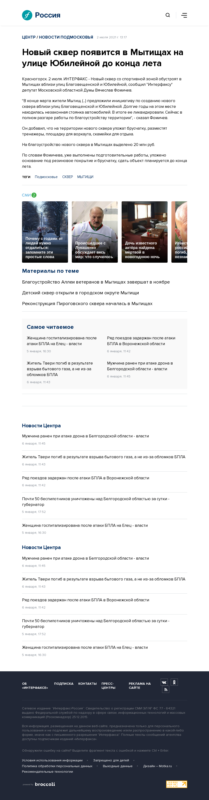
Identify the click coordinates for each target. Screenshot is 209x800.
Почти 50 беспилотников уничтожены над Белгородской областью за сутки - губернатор (95, 501)
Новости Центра (41, 426)
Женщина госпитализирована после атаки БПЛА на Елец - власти (62, 341)
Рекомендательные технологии (47, 772)
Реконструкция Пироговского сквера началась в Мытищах (87, 304)
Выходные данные (118, 766)
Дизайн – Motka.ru (157, 766)
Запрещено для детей (111, 760)
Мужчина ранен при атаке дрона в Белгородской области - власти (140, 366)
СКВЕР (67, 177)
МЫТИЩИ (85, 177)
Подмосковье (46, 177)
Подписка (63, 684)
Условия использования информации (52, 760)
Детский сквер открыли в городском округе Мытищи (80, 293)
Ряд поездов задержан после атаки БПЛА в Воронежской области (141, 341)
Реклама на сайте (140, 686)
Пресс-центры (108, 686)
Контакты (87, 684)
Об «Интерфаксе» (35, 686)
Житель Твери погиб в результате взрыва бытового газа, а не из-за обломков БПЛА (60, 369)
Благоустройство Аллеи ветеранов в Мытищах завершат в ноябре (96, 282)
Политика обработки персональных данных (57, 766)
